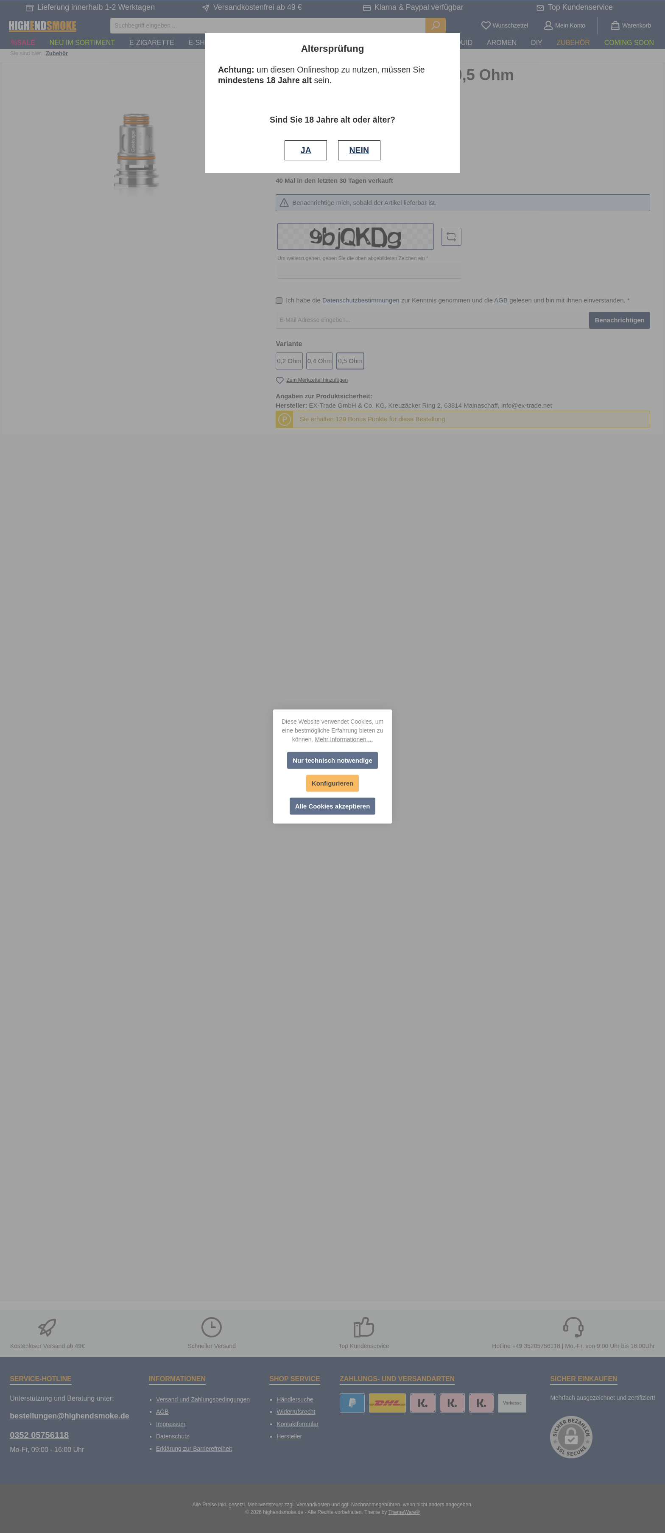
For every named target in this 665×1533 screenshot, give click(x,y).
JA (306, 150)
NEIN (359, 150)
